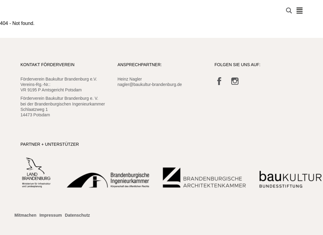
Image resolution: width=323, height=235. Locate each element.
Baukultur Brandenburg (34, 10)
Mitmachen (25, 215)
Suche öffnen (289, 11)
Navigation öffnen (300, 11)
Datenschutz (77, 215)
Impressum (50, 215)
